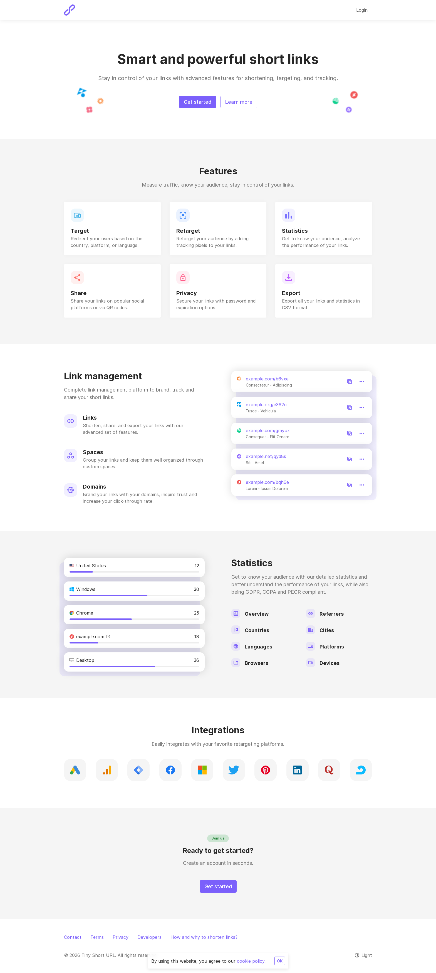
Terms (97, 937)
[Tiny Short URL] (69, 10)
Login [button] (362, 10)
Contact (72, 937)
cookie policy (250, 961)
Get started (197, 102)
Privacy (120, 937)
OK (280, 961)
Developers (149, 937)
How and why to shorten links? (203, 937)
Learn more (238, 102)
